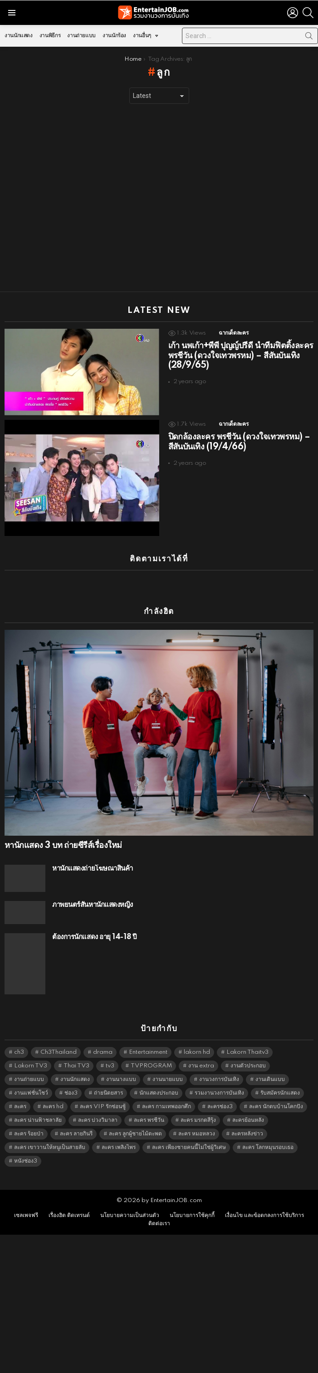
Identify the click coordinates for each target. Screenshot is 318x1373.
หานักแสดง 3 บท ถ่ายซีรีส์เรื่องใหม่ (63, 845)
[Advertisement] (85, 198)
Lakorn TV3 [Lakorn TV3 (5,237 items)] (30, 1066)
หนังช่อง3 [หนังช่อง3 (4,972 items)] (25, 1161)
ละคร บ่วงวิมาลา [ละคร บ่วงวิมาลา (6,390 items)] (97, 1120)
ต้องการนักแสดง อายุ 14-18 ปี (94, 937)
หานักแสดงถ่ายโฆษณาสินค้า (92, 868)
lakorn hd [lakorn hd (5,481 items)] (197, 1052)
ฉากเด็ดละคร (233, 333)
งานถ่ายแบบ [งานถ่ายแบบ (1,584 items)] (29, 1079)
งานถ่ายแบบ (81, 36)
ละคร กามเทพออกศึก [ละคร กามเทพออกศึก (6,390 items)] (166, 1107)
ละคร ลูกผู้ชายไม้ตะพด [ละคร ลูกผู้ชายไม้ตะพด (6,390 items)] (135, 1134)
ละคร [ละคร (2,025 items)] (20, 1107)
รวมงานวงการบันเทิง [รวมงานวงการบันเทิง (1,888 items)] (219, 1093)
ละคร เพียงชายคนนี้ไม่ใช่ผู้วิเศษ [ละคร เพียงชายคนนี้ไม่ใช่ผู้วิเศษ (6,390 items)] (189, 1147)
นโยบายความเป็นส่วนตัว (129, 1215)
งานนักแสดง (19, 36)
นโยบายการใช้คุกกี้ (192, 1215)
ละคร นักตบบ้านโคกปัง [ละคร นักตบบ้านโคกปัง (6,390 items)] (276, 1107)
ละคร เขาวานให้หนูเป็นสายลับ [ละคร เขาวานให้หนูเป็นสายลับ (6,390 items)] (49, 1147)
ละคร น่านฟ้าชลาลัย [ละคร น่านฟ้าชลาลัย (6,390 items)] (38, 1120)
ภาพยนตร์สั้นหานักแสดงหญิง (92, 905)
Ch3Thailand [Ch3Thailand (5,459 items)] (58, 1052)
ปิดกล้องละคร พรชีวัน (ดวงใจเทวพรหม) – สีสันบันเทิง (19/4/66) (239, 442)
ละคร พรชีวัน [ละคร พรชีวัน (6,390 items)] (149, 1120)
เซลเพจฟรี (26, 1215)
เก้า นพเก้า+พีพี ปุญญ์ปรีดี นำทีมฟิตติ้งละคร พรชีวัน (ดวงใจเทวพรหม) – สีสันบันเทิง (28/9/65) (240, 355)
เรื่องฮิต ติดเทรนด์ (69, 1215)
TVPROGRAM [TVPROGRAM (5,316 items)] (151, 1066)
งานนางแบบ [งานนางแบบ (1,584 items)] (121, 1079)
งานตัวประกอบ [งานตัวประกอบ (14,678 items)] (248, 1066)
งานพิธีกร (49, 36)
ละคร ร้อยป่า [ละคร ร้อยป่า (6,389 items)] (29, 1134)
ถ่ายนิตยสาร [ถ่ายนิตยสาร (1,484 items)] (108, 1093)
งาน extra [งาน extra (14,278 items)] (201, 1066)
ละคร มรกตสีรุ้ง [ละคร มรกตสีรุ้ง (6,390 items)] (198, 1120)
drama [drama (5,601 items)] (103, 1052)
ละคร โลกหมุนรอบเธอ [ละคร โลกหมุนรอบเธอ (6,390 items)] (268, 1147)
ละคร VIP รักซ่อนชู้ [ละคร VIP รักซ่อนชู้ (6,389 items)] (103, 1107)
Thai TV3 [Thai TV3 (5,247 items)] (76, 1066)
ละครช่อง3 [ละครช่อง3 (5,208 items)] (220, 1107)
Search (309, 38)
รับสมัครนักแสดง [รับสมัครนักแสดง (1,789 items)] (280, 1093)
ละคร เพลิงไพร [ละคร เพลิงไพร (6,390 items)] (119, 1147)
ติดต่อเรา (159, 1224)
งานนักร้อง (114, 36)
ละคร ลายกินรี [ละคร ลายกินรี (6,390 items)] (76, 1134)
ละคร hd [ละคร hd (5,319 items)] (53, 1107)
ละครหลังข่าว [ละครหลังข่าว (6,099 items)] (247, 1134)
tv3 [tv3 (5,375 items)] (110, 1066)
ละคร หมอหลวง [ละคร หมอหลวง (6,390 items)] (196, 1134)
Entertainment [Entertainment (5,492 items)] (148, 1052)
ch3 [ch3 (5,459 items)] (19, 1052)
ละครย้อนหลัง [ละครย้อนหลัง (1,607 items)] (248, 1120)
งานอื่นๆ (142, 38)
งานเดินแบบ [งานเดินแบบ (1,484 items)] (270, 1079)
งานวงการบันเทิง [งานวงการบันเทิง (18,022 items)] (219, 1079)
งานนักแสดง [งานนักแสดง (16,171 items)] (75, 1079)
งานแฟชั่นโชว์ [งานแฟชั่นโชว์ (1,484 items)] (31, 1093)
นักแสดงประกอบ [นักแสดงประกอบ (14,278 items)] (158, 1093)
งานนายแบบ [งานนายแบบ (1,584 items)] (167, 1079)
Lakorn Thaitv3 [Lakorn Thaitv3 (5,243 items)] (247, 1052)
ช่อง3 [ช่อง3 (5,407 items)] (71, 1093)
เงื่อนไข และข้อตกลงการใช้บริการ (264, 1215)
